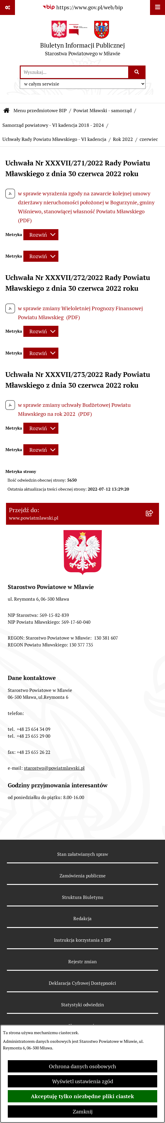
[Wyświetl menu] (157, 7)
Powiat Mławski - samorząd (102, 110)
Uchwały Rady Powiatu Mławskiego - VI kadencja (54, 139)
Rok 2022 (123, 139)
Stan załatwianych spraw (82, 854)
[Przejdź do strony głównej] (82, 40)
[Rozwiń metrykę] (40, 234)
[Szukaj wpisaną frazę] (137, 72)
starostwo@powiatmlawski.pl (54, 768)
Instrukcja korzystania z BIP (82, 940)
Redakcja (82, 918)
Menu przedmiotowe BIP (40, 110)
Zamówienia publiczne (83, 876)
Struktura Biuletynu (82, 897)
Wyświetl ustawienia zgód (82, 1081)
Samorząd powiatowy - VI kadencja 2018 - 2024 (53, 125)
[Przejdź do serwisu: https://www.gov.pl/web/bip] (82, 7)
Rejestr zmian (82, 961)
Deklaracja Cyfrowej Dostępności (82, 983)
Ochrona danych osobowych (82, 1066)
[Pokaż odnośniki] (7, 7)
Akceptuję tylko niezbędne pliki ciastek (82, 1096)
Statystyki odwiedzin (82, 1005)
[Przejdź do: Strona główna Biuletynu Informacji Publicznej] (6, 110)
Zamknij (83, 1111)
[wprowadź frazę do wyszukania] (74, 72)
